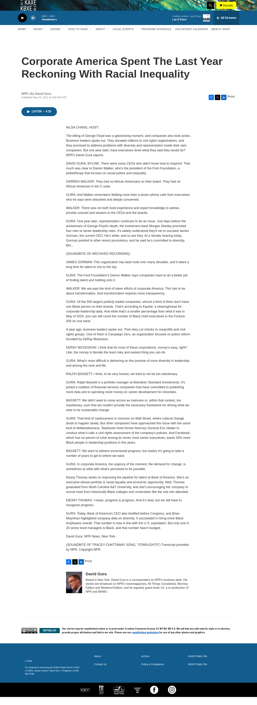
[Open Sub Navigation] (28, 37)
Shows (55, 37)
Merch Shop (220, 37)
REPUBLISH (49, 638)
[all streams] (226, 26)
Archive (145, 664)
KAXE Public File (197, 664)
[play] (22, 26)
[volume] (33, 26)
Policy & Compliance (152, 672)
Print (231, 104)
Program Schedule (156, 37)
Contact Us (100, 672)
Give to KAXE (78, 37)
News (22, 37)
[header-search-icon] (212, 9)
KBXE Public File (197, 672)
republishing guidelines (145, 640)
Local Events (123, 37)
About (100, 37)
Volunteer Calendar (191, 37)
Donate (230, 9)
